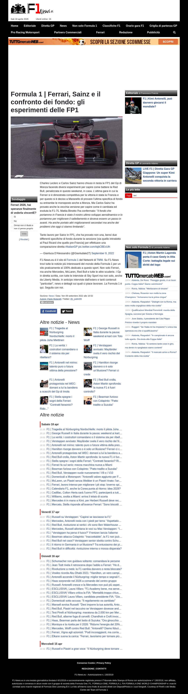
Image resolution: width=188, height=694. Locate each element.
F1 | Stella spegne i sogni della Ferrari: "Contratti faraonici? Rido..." (86, 461)
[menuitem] (174, 32)
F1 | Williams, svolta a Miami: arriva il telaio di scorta (77, 496)
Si (15, 217)
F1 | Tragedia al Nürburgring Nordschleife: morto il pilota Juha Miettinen (88, 429)
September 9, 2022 (103, 253)
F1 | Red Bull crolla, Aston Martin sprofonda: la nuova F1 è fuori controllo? (90, 457)
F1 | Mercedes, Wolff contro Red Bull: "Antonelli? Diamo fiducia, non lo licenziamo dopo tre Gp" (102, 628)
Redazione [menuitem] (125, 32)
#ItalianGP (71, 246)
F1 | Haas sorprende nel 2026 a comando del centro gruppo (82, 580)
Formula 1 (72, 260)
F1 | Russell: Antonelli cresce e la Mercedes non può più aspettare (85, 584)
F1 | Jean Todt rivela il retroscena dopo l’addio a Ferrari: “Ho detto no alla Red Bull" (95, 565)
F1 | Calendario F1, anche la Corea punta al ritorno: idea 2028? (84, 488)
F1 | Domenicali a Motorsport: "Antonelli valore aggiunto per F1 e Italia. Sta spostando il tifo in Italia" (105, 476)
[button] (24, 233)
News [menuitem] (63, 25)
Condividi (49, 311)
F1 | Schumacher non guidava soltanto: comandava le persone (83, 561)
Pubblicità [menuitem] (153, 32)
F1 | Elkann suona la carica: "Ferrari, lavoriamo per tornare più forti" (86, 636)
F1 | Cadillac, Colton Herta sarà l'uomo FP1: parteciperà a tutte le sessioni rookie (94, 492)
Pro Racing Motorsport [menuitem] (25, 32)
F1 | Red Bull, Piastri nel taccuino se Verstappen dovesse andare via (87, 608)
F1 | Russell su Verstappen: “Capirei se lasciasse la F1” (79, 517)
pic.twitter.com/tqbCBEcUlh (94, 246)
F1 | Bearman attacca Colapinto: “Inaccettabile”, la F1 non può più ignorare (90, 536)
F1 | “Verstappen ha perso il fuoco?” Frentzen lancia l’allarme (82, 532)
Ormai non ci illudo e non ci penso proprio (23, 227)
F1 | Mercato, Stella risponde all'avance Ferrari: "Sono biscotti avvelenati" (89, 504)
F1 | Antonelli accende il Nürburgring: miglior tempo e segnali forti (85, 577)
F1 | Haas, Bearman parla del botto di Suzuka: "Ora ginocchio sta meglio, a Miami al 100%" (100, 620)
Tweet (67, 311)
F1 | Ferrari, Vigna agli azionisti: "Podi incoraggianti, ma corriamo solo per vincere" (95, 632)
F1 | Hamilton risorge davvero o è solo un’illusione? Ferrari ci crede (86, 449)
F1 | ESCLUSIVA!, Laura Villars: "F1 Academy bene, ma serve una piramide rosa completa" (100, 588)
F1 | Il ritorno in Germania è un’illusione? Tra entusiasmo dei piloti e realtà (90, 544)
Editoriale (132, 93)
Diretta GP (132, 163)
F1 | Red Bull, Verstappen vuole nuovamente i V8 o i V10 (80, 472)
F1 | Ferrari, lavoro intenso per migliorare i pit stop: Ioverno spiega (85, 484)
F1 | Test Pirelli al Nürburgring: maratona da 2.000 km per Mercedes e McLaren (93, 612)
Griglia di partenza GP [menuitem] (163, 25)
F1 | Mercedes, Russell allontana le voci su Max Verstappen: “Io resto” (88, 528)
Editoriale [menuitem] (30, 25)
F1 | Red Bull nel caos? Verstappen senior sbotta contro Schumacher (87, 540)
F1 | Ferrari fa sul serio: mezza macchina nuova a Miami (79, 464)
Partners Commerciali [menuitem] (67, 32)
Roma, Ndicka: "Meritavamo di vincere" (150, 288)
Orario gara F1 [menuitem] (135, 25)
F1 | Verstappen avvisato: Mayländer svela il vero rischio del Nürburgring (89, 441)
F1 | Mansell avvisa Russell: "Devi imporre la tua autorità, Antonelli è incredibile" (93, 604)
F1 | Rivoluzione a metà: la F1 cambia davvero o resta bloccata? (84, 569)
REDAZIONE (88, 668)
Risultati (24, 239)
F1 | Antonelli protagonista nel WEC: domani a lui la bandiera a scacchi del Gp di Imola (97, 453)
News (51, 296)
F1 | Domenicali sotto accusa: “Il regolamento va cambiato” (81, 600)
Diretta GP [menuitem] (47, 25)
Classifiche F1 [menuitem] (111, 25)
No (15, 221)
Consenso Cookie (86, 663)
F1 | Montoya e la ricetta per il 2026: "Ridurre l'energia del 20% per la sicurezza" (93, 624)
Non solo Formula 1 (138, 247)
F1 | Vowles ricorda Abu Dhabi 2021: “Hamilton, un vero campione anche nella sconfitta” (98, 573)
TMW (100, 260)
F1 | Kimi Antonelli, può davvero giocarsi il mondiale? (157, 102)
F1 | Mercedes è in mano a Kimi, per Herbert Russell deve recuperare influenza (93, 500)
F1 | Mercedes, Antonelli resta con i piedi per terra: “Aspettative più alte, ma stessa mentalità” (101, 521)
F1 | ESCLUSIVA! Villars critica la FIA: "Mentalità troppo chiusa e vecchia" (90, 592)
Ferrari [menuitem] (100, 32)
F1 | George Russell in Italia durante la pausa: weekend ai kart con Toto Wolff (92, 433)
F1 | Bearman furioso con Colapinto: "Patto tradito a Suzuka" (105, 400)
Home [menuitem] (14, 25)
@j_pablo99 (76, 299)
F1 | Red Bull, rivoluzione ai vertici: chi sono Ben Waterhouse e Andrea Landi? (92, 524)
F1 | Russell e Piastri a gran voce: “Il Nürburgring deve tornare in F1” (87, 648)
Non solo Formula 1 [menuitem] (84, 25)
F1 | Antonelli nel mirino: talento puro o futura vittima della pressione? (63, 366)
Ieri (134, 195)
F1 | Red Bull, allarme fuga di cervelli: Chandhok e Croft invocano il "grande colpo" (95, 616)
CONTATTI (101, 668)
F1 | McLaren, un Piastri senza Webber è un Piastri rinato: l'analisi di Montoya (92, 480)
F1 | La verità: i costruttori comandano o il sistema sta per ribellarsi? (86, 437)
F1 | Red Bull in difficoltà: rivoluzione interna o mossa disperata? (84, 548)
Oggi (128, 195)
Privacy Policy (104, 663)
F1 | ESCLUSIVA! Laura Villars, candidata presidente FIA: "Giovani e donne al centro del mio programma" (108, 596)
